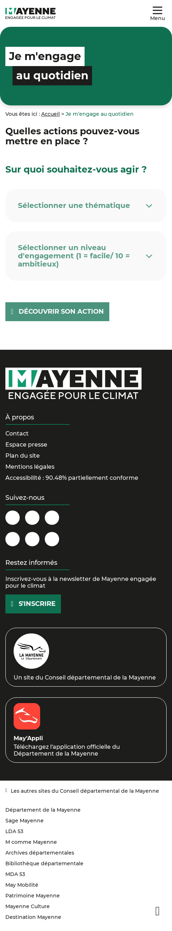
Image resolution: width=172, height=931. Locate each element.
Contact (17, 433)
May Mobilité (21, 885)
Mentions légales (29, 466)
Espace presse (26, 444)
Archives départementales (39, 853)
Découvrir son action (61, 311)
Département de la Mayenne (43, 810)
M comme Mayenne (31, 842)
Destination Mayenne (33, 917)
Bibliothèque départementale (44, 863)
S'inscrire (37, 604)
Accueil (50, 114)
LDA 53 (14, 831)
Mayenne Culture (27, 906)
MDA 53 (15, 874)
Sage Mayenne (24, 820)
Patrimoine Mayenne (32, 895)
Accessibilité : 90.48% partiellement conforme (71, 477)
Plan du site (22, 455)
